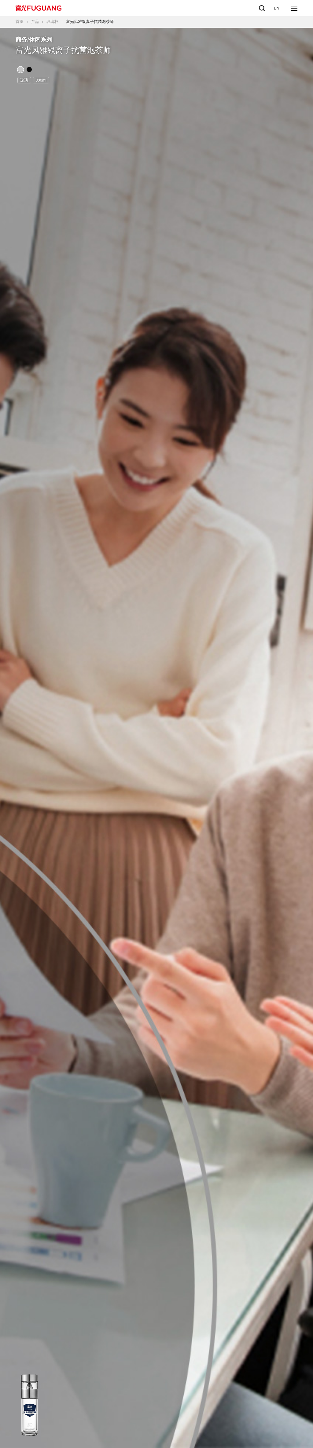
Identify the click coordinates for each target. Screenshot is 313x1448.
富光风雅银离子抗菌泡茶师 (90, 21)
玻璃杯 (52, 21)
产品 (35, 21)
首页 (20, 21)
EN (276, 8)
